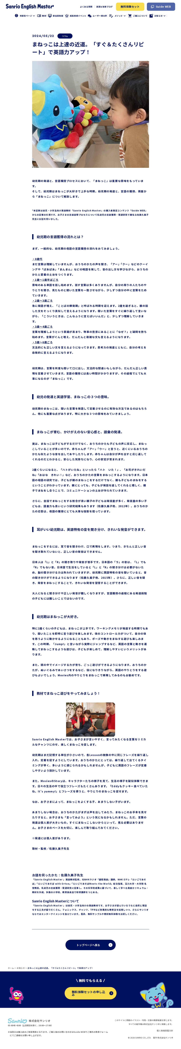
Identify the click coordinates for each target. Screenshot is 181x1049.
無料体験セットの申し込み (92, 993)
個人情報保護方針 (165, 1030)
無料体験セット (130, 6)
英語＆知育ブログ (104, 6)
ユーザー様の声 (97, 16)
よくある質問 (86, 6)
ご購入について (137, 16)
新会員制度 (55, 16)
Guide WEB (161, 6)
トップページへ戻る (88, 945)
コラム (65, 36)
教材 (41, 16)
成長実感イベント (75, 16)
